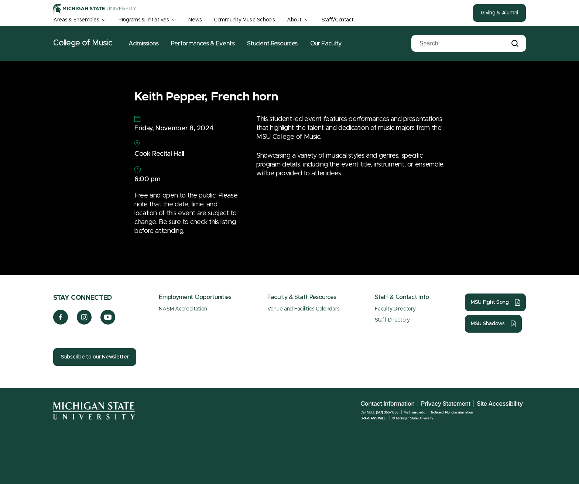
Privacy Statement (445, 403)
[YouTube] (108, 323)
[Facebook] (60, 323)
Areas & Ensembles (76, 20)
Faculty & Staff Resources (301, 297)
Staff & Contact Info (402, 297)
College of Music (83, 43)
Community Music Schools (244, 20)
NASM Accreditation (183, 309)
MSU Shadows (488, 323)
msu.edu (418, 412)
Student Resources (272, 44)
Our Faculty (326, 44)
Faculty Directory (395, 309)
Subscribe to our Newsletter (95, 357)
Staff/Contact (338, 20)
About (294, 20)
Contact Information (387, 403)
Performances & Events (202, 44)
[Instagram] (84, 323)
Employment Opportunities (195, 297)
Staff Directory (392, 320)
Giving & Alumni (499, 13)
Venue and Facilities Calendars (303, 309)
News (194, 20)
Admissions (144, 44)
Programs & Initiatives (144, 20)
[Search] (456, 43)
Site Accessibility (500, 403)
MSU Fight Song (490, 302)
